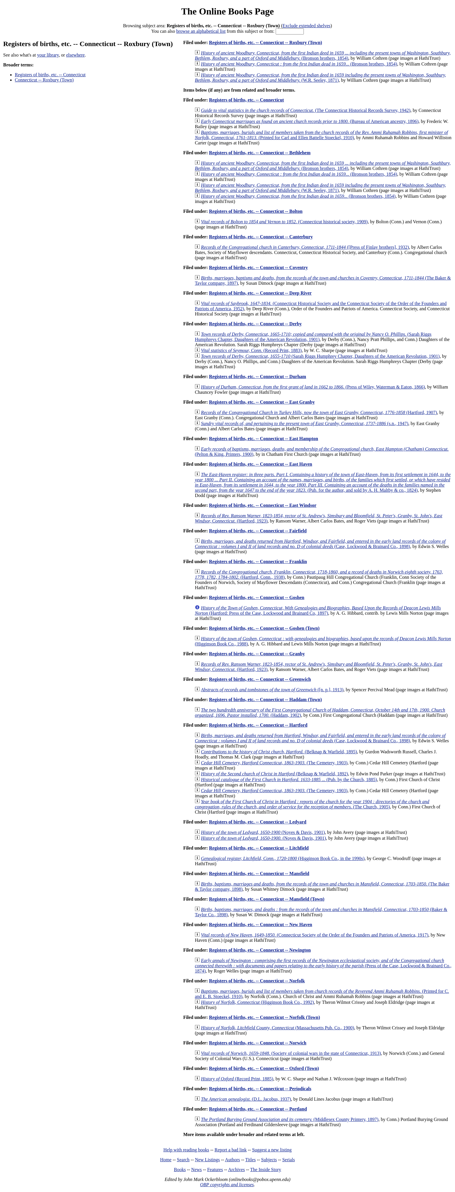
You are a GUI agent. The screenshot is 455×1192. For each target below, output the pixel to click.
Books (180, 1169)
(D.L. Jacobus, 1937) (246, 1099)
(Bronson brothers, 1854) (323, 55)
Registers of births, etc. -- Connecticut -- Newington (260, 950)
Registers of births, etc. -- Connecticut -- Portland (258, 1108)
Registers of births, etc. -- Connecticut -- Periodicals (260, 1088)
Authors (232, 1159)
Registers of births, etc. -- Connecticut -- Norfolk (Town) (264, 1017)
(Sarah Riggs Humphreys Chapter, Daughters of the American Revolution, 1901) (313, 337)
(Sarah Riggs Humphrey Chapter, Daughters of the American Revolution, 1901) (320, 356)
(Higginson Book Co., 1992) (257, 1002)
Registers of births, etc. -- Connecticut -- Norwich (257, 1042)
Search (183, 1159)
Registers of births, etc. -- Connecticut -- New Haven (260, 924)
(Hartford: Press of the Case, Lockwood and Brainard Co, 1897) (318, 610)
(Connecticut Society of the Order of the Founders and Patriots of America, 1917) (314, 934)
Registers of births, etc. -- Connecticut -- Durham (257, 376)
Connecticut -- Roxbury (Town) (44, 79)
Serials (288, 1159)
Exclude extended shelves (306, 25)
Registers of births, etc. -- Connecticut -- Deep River (260, 293)
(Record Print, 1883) (251, 350)
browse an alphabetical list (200, 31)
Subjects (269, 1159)
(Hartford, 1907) (319, 412)
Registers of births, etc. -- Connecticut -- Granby (257, 653)
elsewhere (75, 54)
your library (48, 54)
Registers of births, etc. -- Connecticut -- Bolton (255, 211)
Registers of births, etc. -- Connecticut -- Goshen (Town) (264, 628)
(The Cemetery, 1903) (274, 762)
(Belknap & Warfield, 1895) (279, 751)
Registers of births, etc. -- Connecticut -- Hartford (258, 725)
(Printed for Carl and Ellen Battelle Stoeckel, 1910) (321, 135)
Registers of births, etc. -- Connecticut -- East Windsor (262, 505)
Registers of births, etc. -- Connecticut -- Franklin (258, 561)
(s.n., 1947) (304, 423)
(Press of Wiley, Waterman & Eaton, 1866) (313, 386)
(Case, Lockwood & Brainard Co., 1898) (320, 544)
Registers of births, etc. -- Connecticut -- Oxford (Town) (264, 1068)
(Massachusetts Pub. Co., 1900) (277, 1027)
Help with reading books (186, 1149)
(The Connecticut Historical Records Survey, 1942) (305, 110)
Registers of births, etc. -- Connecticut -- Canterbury (261, 236)
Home (165, 1159)
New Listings (207, 1159)
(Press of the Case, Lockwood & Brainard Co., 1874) (323, 965)
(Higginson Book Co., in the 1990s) (282, 858)
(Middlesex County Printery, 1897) (289, 1119)
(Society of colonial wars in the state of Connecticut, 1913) (291, 1053)
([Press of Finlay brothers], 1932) (305, 247)
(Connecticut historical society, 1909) (284, 221)
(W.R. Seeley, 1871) (320, 77)
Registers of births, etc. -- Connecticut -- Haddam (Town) (265, 699)
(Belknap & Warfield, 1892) (274, 773)
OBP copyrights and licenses (227, 1184)
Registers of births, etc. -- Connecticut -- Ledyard (257, 821)
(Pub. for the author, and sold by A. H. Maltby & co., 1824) (323, 482)
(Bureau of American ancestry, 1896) (309, 121)
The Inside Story (265, 1169)
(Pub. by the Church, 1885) (289, 779)
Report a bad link (230, 1149)
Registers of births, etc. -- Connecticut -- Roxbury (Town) (265, 42)
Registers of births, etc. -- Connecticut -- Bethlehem (259, 152)
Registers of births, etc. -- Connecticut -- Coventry (258, 267)
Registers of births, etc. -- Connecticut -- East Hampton (263, 438)
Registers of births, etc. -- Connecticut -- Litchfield (258, 848)
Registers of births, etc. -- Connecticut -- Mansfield (259, 873)
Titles (250, 1159)
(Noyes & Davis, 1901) (263, 832)
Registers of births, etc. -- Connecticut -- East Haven (260, 464)
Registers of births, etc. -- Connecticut (50, 74)
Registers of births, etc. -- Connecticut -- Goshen (256, 597)
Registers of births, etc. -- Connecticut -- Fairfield (257, 530)
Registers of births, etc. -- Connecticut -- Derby (255, 323)
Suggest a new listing (272, 1149)
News (196, 1169)
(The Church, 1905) (312, 804)
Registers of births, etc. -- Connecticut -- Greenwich (260, 679)
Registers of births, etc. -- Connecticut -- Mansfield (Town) (266, 899)
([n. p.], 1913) (272, 689)
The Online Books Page (227, 11)
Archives (236, 1169)
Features (215, 1169)
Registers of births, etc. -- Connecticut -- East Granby (262, 402)
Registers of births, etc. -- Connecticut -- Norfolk (257, 980)
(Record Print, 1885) (237, 1078)
